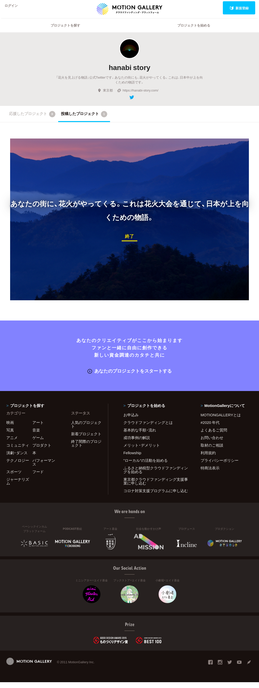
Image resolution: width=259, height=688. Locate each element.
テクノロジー (17, 466)
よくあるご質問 (214, 436)
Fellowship (132, 458)
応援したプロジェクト (32, 120)
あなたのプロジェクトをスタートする (130, 376)
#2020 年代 (210, 428)
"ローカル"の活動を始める (145, 466)
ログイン (13, 8)
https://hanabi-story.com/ (137, 96)
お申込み (131, 420)
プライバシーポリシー (220, 466)
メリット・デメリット (141, 451)
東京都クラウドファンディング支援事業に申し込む (155, 487)
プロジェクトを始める (193, 31)
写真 (10, 436)
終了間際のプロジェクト (86, 449)
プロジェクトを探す (65, 31)
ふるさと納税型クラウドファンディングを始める (155, 475)
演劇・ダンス (17, 458)
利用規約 (208, 458)
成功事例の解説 (136, 443)
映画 (10, 428)
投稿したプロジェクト (84, 120)
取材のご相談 (212, 451)
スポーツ (13, 477)
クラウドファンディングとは (148, 428)
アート (38, 428)
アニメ (12, 443)
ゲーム (38, 443)
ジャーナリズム (17, 487)
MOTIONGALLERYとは (221, 420)
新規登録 (239, 8)
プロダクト (41, 451)
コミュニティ (17, 451)
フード (38, 477)
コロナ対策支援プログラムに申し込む (155, 496)
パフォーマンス (43, 468)
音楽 (36, 436)
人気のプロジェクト (86, 430)
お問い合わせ (212, 443)
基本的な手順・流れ (139, 436)
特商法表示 (210, 473)
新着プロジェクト (86, 439)
